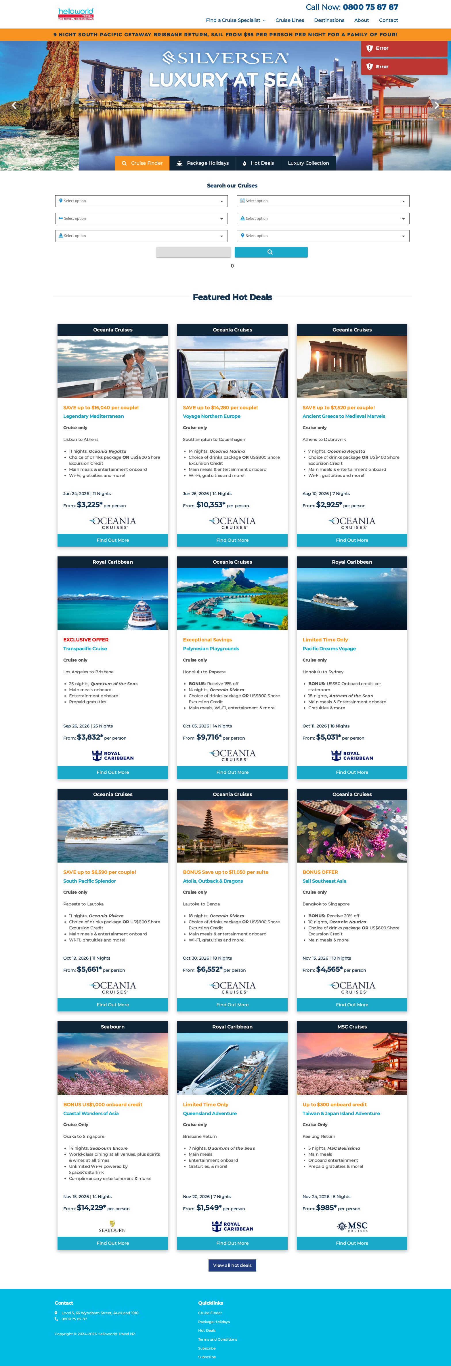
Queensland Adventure (210, 1113)
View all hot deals (232, 1265)
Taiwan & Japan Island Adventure (341, 1113)
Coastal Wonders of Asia (91, 1113)
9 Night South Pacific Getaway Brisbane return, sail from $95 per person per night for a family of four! (225, 34)
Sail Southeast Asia (324, 881)
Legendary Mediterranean (93, 416)
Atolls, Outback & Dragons (213, 881)
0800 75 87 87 (370, 7)
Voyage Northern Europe (211, 416)
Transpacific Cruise (85, 648)
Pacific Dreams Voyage (329, 648)
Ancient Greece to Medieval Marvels (344, 416)
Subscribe (207, 1357)
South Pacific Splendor (89, 881)
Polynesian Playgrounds (211, 648)
